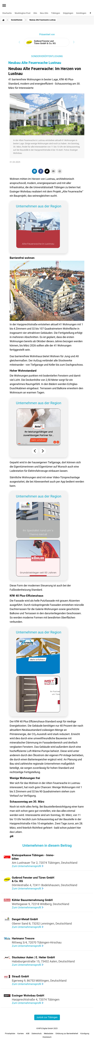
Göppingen (68, 13)
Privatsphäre (10, 1034)
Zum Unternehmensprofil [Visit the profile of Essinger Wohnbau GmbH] (27, 1002)
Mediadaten (48, 1034)
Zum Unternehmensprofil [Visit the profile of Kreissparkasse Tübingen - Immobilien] (27, 866)
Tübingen (55, 13)
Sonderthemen (16, 20)
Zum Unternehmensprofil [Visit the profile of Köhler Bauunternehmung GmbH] (27, 907)
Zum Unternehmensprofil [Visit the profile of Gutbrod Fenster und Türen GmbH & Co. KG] (27, 888)
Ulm (35, 13)
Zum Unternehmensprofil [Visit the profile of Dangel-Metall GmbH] (27, 926)
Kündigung (84, 1034)
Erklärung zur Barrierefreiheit (67, 1034)
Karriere (20, 1034)
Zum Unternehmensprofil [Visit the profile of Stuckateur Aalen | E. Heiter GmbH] (27, 964)
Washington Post (22, 13)
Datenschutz (37, 1034)
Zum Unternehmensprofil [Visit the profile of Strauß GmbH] (27, 984)
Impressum (47, 1037)
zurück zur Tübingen (47, 1017)
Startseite (7, 13)
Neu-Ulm (44, 13)
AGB (27, 1034)
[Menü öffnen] (4, 5)
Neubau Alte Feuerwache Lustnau (34, 63)
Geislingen (81, 13)
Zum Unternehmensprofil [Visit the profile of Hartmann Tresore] (27, 945)
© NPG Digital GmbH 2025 (47, 1028)
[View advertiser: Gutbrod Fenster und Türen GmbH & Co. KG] (46, 42)
